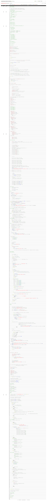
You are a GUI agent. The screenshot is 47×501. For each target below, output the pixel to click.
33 (9, 29)
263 (9, 194)
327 (9, 240)
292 (9, 215)
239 (9, 177)
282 (9, 208)
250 (9, 185)
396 (9, 290)
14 (9, 15)
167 (9, 125)
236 (9, 175)
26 (9, 24)
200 (9, 149)
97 (9, 75)
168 (9, 126)
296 (9, 218)
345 (9, 253)
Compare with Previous (25, 4)
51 (9, 42)
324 (9, 238)
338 (9, 248)
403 (9, 295)
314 (9, 231)
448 (9, 327)
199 (9, 148)
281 (9, 207)
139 (9, 105)
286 (9, 211)
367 (9, 269)
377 (9, 276)
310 (9, 228)
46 (9, 38)
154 (9, 116)
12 (9, 14)
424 (9, 310)
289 (9, 213)
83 (9, 65)
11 (9, 13)
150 (9, 113)
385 (9, 282)
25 (9, 23)
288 (9, 212)
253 (9, 187)
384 (9, 281)
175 (9, 131)
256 (9, 189)
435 (9, 318)
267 (9, 197)
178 (9, 133)
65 (9, 52)
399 (9, 292)
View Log (33, 4)
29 (3, 6)
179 (9, 134)
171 (9, 128)
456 (9, 333)
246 (9, 182)
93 (9, 72)
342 (9, 251)
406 (9, 297)
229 (9, 170)
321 (9, 236)
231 (9, 171)
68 (9, 54)
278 (9, 205)
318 (9, 234)
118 (9, 90)
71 (9, 56)
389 (9, 285)
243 (9, 180)
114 (9, 87)
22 (9, 21)
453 (9, 331)
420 (9, 307)
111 (9, 85)
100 (9, 77)
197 (9, 147)
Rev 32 (10, 4)
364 (9, 267)
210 (9, 156)
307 (9, 226)
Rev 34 (13, 4)
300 (9, 221)
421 (9, 308)
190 (9, 142)
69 (9, 55)
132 (9, 100)
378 (9, 277)
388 (9, 284)
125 (9, 95)
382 (9, 280)
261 (9, 193)
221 (9, 164)
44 (9, 37)
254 (9, 188)
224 (9, 166)
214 (9, 159)
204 (9, 152)
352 (9, 258)
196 (9, 146)
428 (9, 313)
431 (9, 315)
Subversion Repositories (6, 1)
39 (9, 33)
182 (9, 136)
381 (9, 279)
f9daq (13, 1)
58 (9, 47)
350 (9, 257)
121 (9, 92)
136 (9, 103)
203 (9, 151)
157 (9, 118)
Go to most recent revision (17, 4)
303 (9, 223)
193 (9, 144)
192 (9, 143)
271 (9, 200)
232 (9, 172)
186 (9, 139)
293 (9, 216)
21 (9, 20)
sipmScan (4, 3)
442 (9, 323)
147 (9, 111)
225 (9, 167)
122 (9, 93)
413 (9, 302)
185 (9, 138)
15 (9, 16)
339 (9, 249)
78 (9, 61)
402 (9, 294)
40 (9, 34)
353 (9, 259)
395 (9, 289)
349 (9, 256)
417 (9, 305)
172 (9, 129)
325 (9, 239)
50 (9, 41)
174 (9, 130)
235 (9, 174)
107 (9, 82)
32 (3, 11)
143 (9, 108)
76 (9, 60)
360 (9, 264)
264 (9, 195)
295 (9, 217)
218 (9, 162)
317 (9, 233)
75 (9, 59)
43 (9, 36)
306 (9, 225)
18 (9, 18)
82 (9, 64)
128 (9, 97)
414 (9, 303)
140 (9, 106)
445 (9, 325)
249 (9, 184)
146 (9, 110)
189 (9, 141)
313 (9, 230)
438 (9, 320)
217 (9, 161)
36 (9, 31)
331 (9, 243)
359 (9, 263)
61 (9, 49)
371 (9, 272)
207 (9, 154)
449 (9, 328)
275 (9, 203)
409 (9, 299)
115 (9, 88)
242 (9, 179)
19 (9, 19)
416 (9, 304)
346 (9, 254)
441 (9, 322)
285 (9, 210)
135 (9, 102)
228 (9, 169)
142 (9, 107)
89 (9, 69)
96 (9, 74)
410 (9, 300)
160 (9, 120)
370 (9, 271)
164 (9, 123)
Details (21, 4)
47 (9, 39)
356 (9, 261)
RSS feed (36, 4)
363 (9, 266)
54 (9, 44)
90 (9, 70)
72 (9, 57)
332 (9, 244)
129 (9, 98)
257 (9, 190)
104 (9, 80)
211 (9, 157)
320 (9, 235)
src (5, 3)
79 (9, 62)
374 (9, 274)
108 (9, 83)
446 (9, 326)
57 (9, 46)
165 (9, 124)
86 (9, 67)
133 (9, 101)
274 (9, 202)
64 (9, 51)
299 (9, 220)
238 (9, 176)
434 (9, 317)
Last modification (30, 4)
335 (9, 246)
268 (9, 198)
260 (9, 192)
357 (9, 262)
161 (9, 121)
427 (9, 312)
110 (9, 84)
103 (9, 79)
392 (9, 287)
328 (9, 241)
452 (9, 330)
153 (9, 115)
